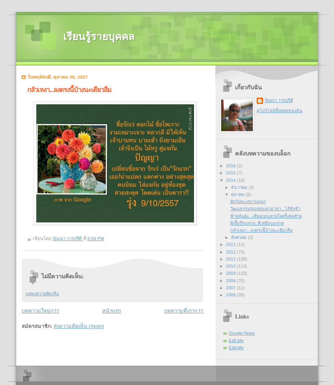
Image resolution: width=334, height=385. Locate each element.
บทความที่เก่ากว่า (183, 311)
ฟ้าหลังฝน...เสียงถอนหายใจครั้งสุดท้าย (266, 216)
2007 (231, 287)
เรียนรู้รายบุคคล (98, 37)
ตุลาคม (238, 194)
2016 (231, 165)
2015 (231, 172)
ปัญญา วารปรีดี (279, 100)
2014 (231, 180)
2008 (231, 280)
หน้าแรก (111, 311)
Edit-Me (236, 340)
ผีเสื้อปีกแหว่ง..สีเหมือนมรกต (257, 223)
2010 (231, 266)
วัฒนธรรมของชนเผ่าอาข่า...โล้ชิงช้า (265, 208)
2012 (231, 252)
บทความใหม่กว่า (40, 311)
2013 (231, 244)
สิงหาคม (239, 237)
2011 (231, 259)
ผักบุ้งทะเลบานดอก (248, 201)
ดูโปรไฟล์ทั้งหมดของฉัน (279, 110)
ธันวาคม (239, 187)
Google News (242, 333)
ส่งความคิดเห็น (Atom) (79, 326)
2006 (231, 294)
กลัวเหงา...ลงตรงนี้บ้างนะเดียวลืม (261, 230)
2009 (231, 273)
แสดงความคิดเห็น (42, 293)
